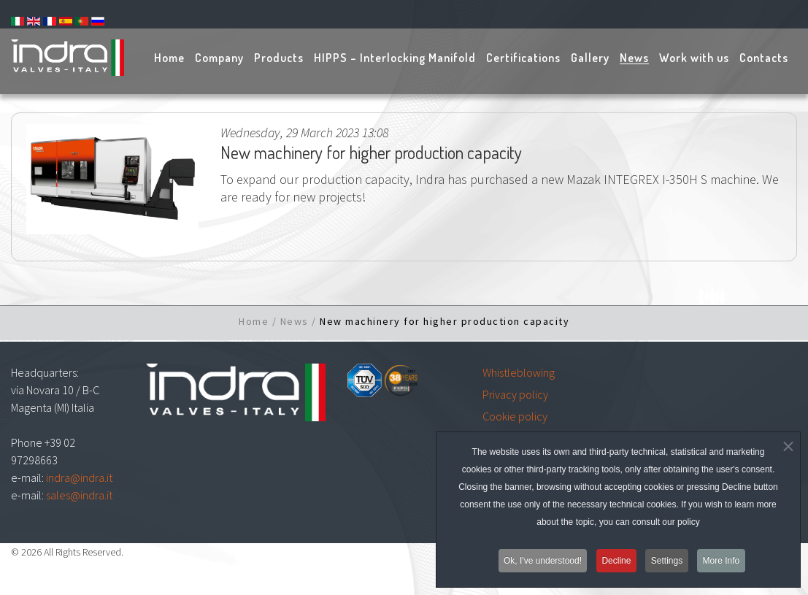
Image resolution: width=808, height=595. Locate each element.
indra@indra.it (79, 477)
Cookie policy (514, 416)
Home (254, 321)
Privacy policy (515, 394)
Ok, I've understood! (540, 566)
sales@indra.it (79, 495)
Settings (667, 566)
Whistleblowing (518, 372)
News (294, 321)
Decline (616, 566)
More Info (723, 566)
